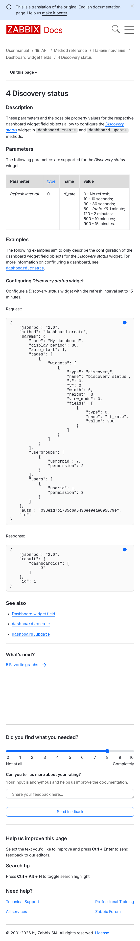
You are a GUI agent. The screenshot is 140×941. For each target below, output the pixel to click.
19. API (41, 50)
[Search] (116, 29)
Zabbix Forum (108, 915)
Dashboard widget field (33, 666)
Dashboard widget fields (28, 57)
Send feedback (70, 816)
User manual (17, 50)
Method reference (70, 50)
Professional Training (114, 905)
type (51, 180)
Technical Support (22, 905)
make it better (54, 12)
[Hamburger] (129, 30)
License (102, 936)
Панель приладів (109, 50)
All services (16, 915)
